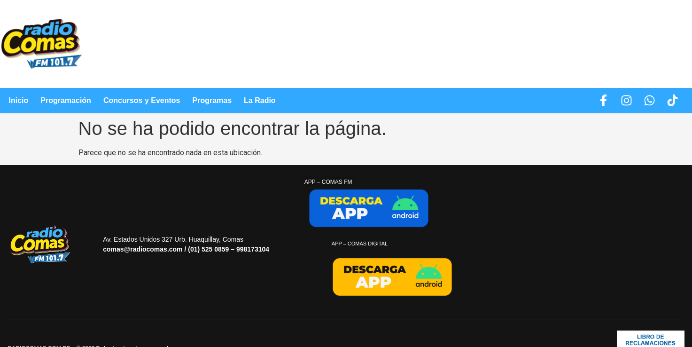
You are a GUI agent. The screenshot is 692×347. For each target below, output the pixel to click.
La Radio (260, 100)
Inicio (19, 100)
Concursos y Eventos (141, 100)
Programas (212, 100)
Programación (65, 100)
